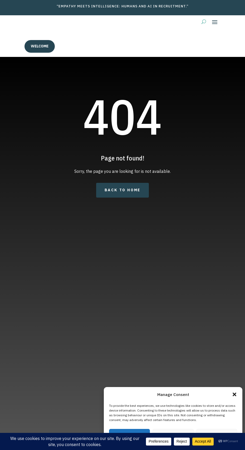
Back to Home (123, 190)
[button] (234, 394)
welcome (39, 46)
